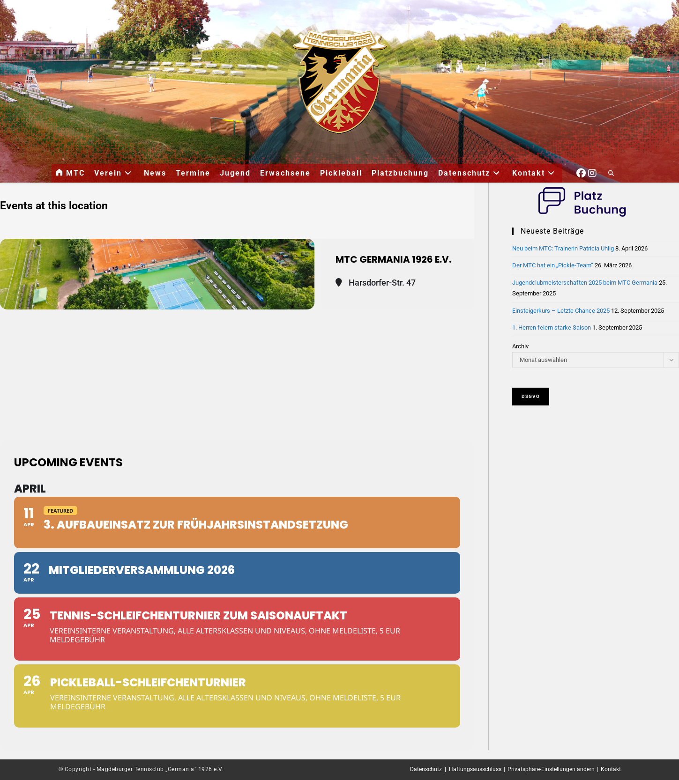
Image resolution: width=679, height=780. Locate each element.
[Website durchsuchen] (611, 174)
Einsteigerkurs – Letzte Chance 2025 (561, 310)
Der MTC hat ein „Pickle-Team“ (552, 265)
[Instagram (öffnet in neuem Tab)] (592, 172)
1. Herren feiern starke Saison (551, 327)
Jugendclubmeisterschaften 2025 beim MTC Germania (584, 282)
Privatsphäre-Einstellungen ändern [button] (551, 769)
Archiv (520, 346)
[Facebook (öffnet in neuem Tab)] (581, 172)
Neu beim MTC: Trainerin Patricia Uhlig (563, 248)
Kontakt (611, 769)
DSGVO (531, 396)
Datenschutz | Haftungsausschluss (455, 769)
